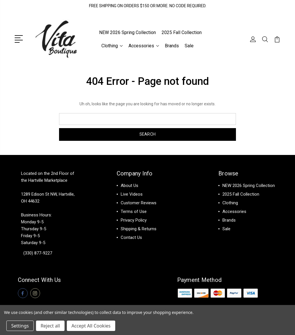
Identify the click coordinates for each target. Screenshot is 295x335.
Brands (172, 45)
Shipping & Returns (138, 228)
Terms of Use (134, 211)
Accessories (143, 45)
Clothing (112, 45)
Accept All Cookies (91, 326)
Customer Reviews (138, 202)
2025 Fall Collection (182, 32)
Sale (189, 45)
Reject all (50, 326)
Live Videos (132, 193)
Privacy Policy (134, 219)
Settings (20, 326)
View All (230, 236)
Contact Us (131, 236)
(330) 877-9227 (37, 252)
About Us (129, 185)
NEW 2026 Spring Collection (127, 32)
